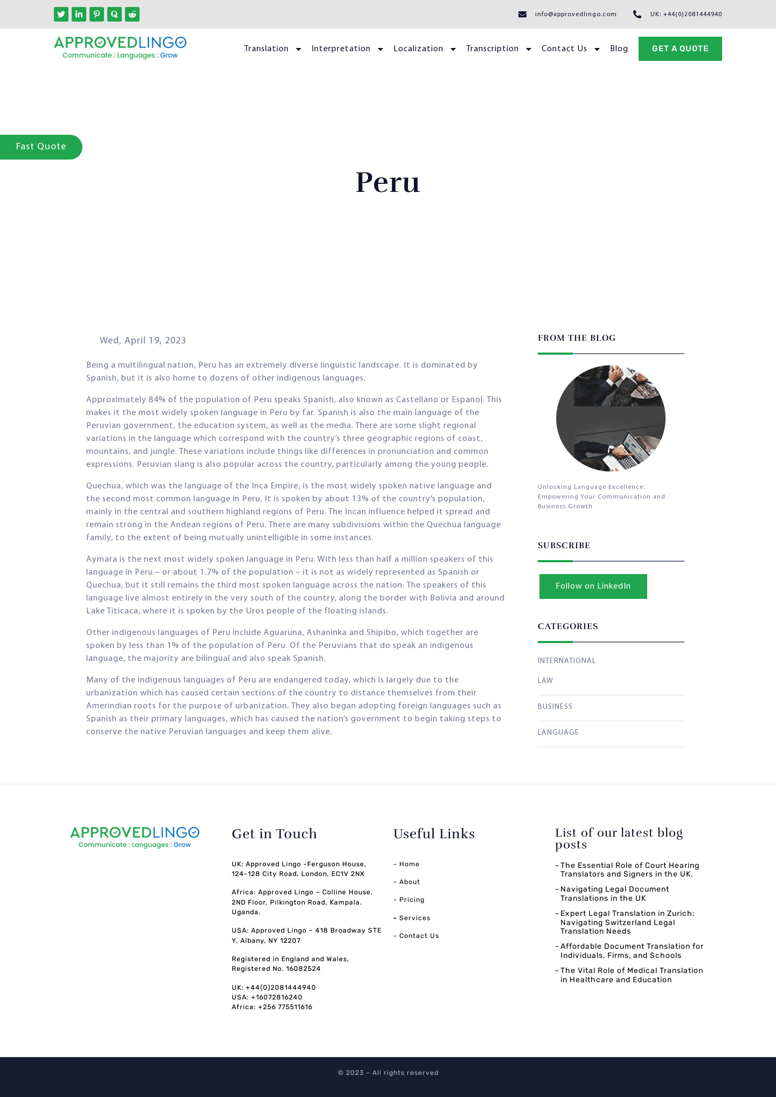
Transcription (499, 49)
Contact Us (571, 49)
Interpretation (348, 49)
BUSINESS (555, 707)
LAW (545, 681)
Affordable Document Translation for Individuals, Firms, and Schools (632, 951)
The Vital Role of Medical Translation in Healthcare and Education (631, 975)
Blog (619, 49)
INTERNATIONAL (567, 661)
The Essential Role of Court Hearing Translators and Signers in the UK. (629, 870)
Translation (273, 49)
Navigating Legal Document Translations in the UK (614, 894)
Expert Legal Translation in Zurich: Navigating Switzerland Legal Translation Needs (627, 922)
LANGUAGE (558, 733)
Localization (425, 49)
